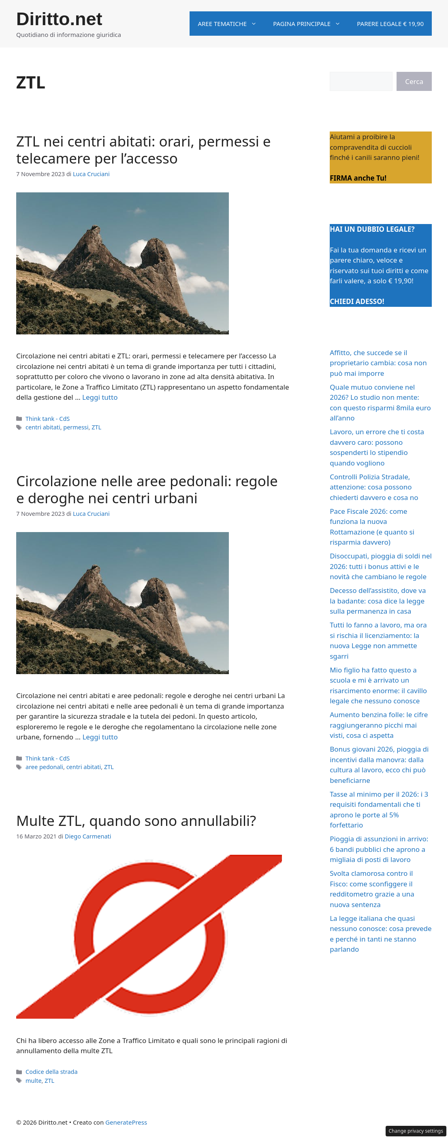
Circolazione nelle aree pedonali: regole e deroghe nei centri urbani (147, 489)
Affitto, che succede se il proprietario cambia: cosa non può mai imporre (378, 363)
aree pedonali (44, 767)
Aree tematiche (231, 23)
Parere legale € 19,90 (390, 23)
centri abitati (43, 427)
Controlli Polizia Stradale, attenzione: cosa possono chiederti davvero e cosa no (374, 487)
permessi (75, 427)
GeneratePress (126, 1122)
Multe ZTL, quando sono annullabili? (136, 820)
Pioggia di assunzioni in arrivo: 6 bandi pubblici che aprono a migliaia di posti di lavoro (379, 849)
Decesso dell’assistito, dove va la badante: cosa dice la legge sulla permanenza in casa (378, 601)
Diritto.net (59, 19)
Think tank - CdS (48, 418)
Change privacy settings (416, 1130)
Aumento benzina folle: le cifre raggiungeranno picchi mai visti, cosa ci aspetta (379, 725)
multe (34, 1080)
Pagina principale (311, 23)
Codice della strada (52, 1071)
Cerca (414, 81)
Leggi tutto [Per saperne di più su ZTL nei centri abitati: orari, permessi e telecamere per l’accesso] (99, 397)
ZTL (96, 427)
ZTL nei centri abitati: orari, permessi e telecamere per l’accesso (143, 149)
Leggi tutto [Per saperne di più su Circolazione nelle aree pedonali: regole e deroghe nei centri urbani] (99, 736)
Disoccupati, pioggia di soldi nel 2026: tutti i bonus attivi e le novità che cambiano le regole (381, 566)
